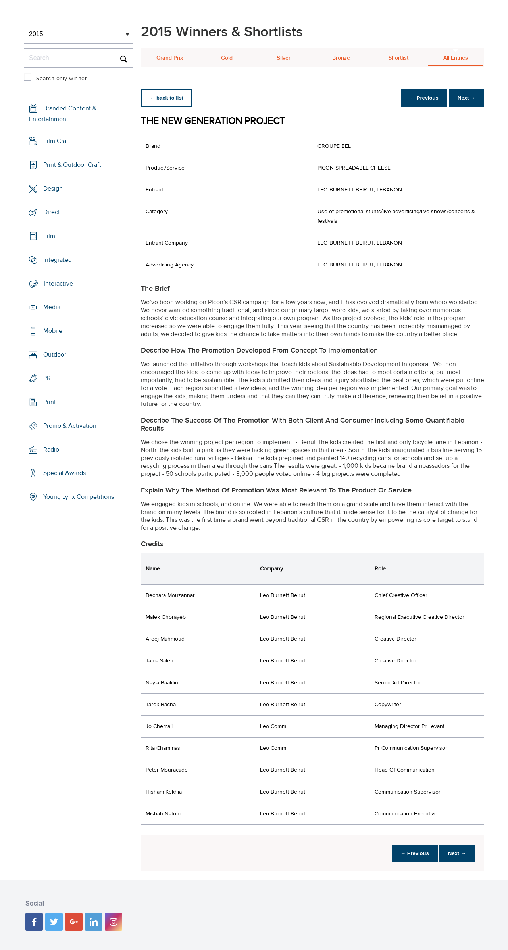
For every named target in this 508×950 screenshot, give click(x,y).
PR (47, 378)
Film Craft (56, 141)
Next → (466, 98)
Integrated (57, 260)
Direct (51, 212)
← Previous (422, 98)
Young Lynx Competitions (78, 497)
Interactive (58, 283)
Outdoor (54, 355)
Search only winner (61, 78)
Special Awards (64, 473)
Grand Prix (169, 58)
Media (51, 307)
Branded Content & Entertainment (62, 113)
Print (49, 402)
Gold (227, 58)
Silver (284, 58)
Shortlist (398, 58)
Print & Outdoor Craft (72, 165)
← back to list (167, 98)
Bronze (341, 58)
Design (53, 188)
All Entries (455, 58)
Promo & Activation (69, 426)
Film (49, 236)
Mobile (52, 331)
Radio (51, 450)
